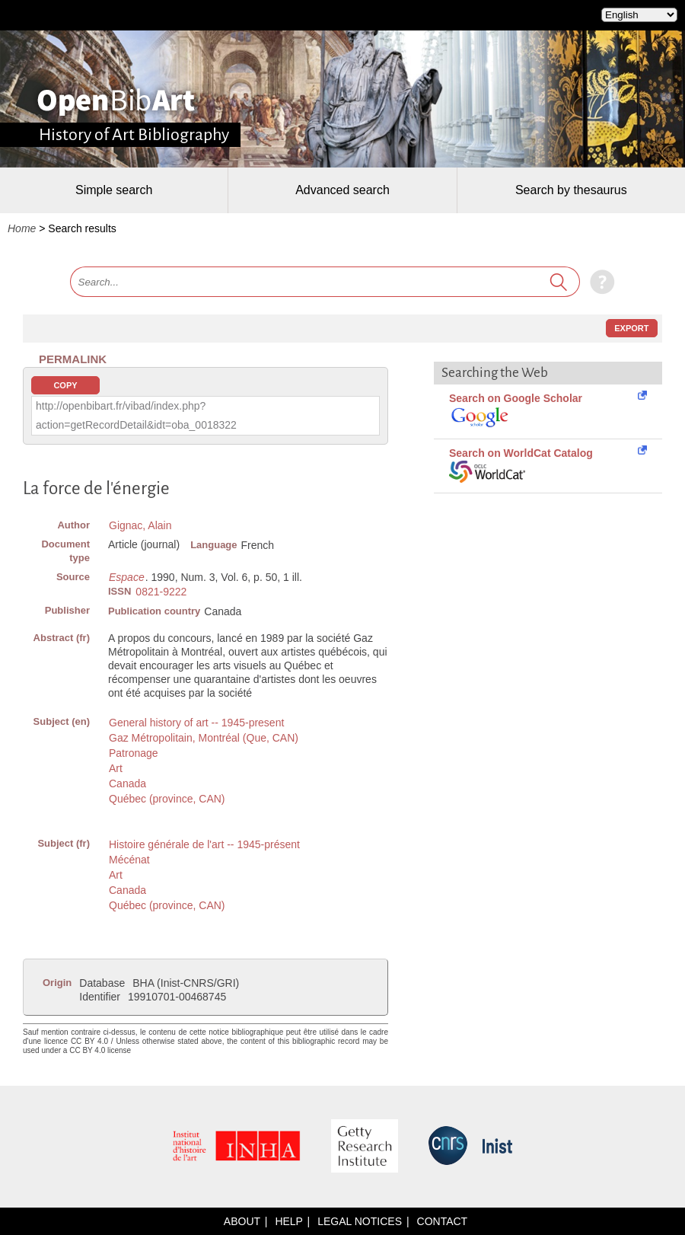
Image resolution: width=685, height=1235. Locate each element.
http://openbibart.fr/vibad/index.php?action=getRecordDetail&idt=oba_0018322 (136, 415)
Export (631, 328)
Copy (65, 385)
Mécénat (129, 860)
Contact (442, 1221)
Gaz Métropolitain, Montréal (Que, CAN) (203, 738)
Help (288, 1221)
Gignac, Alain (140, 525)
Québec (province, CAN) (167, 799)
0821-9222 (160, 592)
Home (22, 228)
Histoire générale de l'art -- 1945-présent (204, 844)
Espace (127, 577)
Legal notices (359, 1221)
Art (116, 768)
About (242, 1221)
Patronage (133, 753)
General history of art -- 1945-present (196, 722)
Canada (127, 783)
